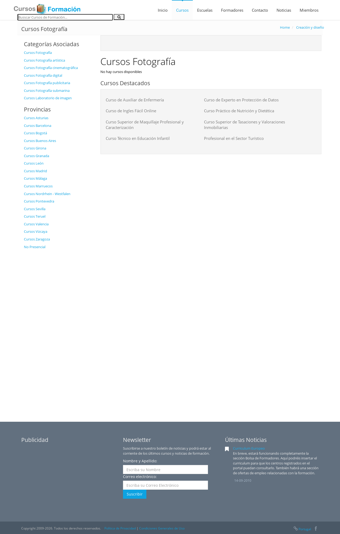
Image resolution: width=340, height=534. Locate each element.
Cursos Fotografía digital (43, 75)
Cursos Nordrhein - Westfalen (47, 193)
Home (285, 27)
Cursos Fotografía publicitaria (47, 82)
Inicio (163, 10)
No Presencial (34, 246)
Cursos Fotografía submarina (47, 90)
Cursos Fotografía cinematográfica (51, 67)
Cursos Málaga (35, 178)
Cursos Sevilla (34, 208)
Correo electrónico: (140, 476)
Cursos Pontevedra (39, 201)
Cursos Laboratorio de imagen (48, 98)
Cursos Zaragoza (37, 239)
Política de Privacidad (120, 528)
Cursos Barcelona (37, 125)
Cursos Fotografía (38, 52)
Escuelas (204, 10)
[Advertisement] (58, 331)
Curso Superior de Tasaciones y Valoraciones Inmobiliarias (244, 124)
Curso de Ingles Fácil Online (131, 110)
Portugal (302, 529)
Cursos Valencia (36, 224)
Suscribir (135, 494)
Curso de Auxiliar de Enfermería (135, 99)
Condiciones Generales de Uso (162, 528)
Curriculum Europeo (249, 448)
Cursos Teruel (34, 216)
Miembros (309, 10)
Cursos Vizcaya (35, 231)
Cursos (182, 10)
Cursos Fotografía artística (44, 60)
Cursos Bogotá (35, 133)
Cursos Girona (35, 148)
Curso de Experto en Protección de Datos (241, 99)
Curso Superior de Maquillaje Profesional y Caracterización (145, 124)
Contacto (260, 10)
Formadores (232, 10)
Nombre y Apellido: (140, 460)
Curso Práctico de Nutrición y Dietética (239, 110)
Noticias (284, 10)
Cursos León (34, 163)
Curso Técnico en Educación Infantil (138, 138)
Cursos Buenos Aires (40, 140)
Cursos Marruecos (38, 186)
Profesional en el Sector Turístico (234, 138)
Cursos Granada (36, 155)
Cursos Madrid (35, 171)
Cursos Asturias (36, 117)
